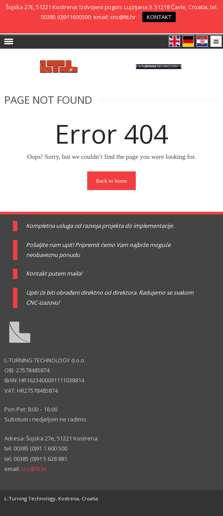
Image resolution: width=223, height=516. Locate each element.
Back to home (111, 180)
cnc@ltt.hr (34, 469)
